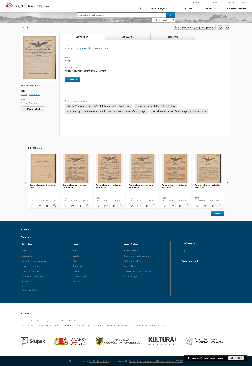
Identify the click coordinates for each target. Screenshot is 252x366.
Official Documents (30, 271)
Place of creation (80, 276)
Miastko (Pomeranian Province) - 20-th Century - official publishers (98, 106)
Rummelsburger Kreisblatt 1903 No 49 (108, 186)
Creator (76, 255)
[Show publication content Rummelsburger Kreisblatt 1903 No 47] (179, 206)
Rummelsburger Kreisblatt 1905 (42, 186)
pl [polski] (199, 2)
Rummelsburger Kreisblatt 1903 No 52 (208, 186)
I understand (236, 358)
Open (24, 94)
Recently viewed (236, 8)
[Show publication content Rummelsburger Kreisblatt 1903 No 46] (146, 206)
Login (243, 2)
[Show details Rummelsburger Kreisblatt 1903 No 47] (186, 206)
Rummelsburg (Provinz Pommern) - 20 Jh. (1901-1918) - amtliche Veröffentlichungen (106, 111)
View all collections (30, 290)
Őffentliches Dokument (95, 70)
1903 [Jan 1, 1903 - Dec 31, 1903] (67, 60)
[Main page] (141, 8)
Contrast (217, 2)
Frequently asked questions (136, 255)
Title (75, 250)
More (217, 213)
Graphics (26, 281)
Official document (73, 70)
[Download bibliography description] (39, 206)
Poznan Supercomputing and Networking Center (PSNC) (156, 361)
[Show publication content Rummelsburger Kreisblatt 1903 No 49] (113, 206)
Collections (187, 8)
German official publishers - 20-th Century (155, 106)
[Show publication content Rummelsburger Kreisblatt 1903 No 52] (212, 206)
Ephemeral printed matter (33, 276)
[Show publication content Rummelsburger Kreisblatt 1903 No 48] (80, 206)
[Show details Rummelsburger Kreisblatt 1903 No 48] (87, 206)
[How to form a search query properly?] (173, 20)
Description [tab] (82, 37)
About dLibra (130, 266)
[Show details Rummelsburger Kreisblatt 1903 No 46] (153, 206)
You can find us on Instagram (137, 271)
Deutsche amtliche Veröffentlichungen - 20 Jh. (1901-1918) (179, 111)
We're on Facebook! (133, 261)
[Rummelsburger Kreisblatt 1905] (43, 169)
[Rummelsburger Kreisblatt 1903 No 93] (39, 57)
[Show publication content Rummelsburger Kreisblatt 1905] (47, 206)
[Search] (171, 15)
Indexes (210, 8)
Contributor (78, 281)
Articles (25, 250)
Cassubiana (27, 255)
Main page (26, 237)
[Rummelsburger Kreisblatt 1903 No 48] (76, 169)
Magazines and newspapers (34, 261)
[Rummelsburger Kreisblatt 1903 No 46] (142, 169)
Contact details (131, 250)
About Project (159, 8)
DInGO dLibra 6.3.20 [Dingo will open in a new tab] (99, 361)
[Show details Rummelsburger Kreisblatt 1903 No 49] (120, 206)
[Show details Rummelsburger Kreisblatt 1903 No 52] (220, 206)
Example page (130, 276)
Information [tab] (127, 37)
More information (217, 358)
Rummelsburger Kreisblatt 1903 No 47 (174, 186)
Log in (184, 250)
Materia (76, 261)
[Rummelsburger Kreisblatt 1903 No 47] (175, 169)
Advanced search (161, 20)
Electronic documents (31, 266)
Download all (31, 109)
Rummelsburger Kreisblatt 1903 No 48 (75, 186)
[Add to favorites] (220, 27)
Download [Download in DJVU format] (34, 103)
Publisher (77, 271)
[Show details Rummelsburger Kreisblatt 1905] (54, 206)
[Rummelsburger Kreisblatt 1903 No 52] (208, 169)
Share (231, 2)
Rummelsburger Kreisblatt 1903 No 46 (141, 186)
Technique (77, 266)
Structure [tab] (173, 37)
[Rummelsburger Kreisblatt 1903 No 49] (109, 169)
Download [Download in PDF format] (34, 94)
